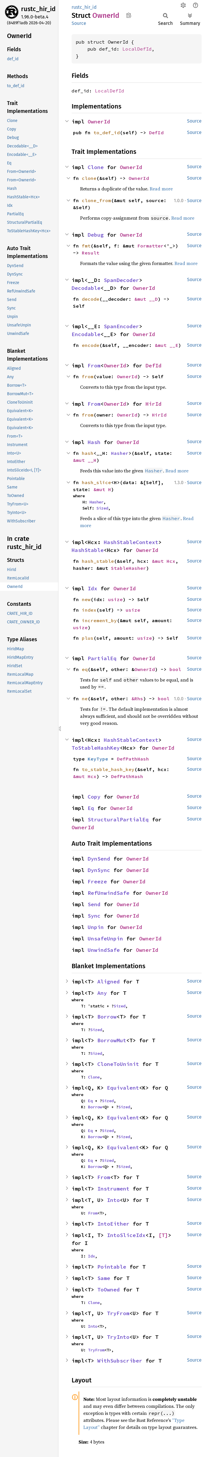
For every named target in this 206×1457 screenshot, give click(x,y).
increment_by (99, 620)
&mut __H (84, 460)
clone (89, 178)
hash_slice (96, 482)
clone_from (96, 200)
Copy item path (129, 15)
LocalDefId (137, 49)
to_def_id (107, 132)
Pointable (111, 1266)
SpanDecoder (121, 280)
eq (85, 669)
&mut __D (146, 299)
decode (90, 299)
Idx (92, 588)
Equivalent (123, 1087)
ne (85, 698)
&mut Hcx (163, 561)
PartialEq (102, 658)
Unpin (96, 927)
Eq (91, 808)
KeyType (98, 759)
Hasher (120, 453)
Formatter (150, 246)
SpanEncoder (121, 326)
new (86, 599)
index (89, 610)
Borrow (107, 1016)
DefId (156, 132)
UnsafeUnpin (105, 938)
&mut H (102, 489)
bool (175, 669)
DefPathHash (133, 759)
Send (94, 904)
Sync (94, 915)
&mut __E (166, 345)
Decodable (86, 288)
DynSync (99, 870)
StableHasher (128, 568)
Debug (96, 234)
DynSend (99, 858)
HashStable (88, 550)
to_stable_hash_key (108, 769)
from (88, 376)
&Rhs (137, 698)
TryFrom (118, 1313)
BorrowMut (111, 1040)
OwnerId (99, 121)
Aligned (108, 981)
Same (103, 1278)
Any (102, 993)
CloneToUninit (118, 1064)
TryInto (118, 1337)
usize (115, 599)
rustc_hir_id (38, 9)
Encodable (86, 334)
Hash (94, 442)
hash (88, 453)
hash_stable (98, 561)
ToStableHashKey (96, 747)
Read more (161, 188)
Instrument (113, 1188)
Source (79, 23)
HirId (154, 403)
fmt (86, 246)
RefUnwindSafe (108, 893)
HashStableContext (131, 542)
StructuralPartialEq (118, 819)
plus (88, 638)
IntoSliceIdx (126, 1235)
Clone (96, 167)
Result (90, 253)
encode (90, 345)
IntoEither (113, 1223)
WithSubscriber (119, 1360)
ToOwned (108, 1289)
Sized (102, 508)
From (94, 365)
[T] (163, 1235)
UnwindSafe (104, 950)
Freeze (97, 881)
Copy (94, 796)
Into (113, 1200)
